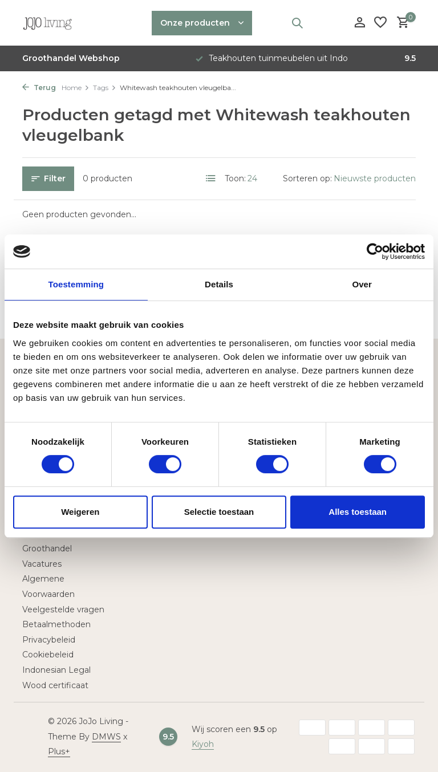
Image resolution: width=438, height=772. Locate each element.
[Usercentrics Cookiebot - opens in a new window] (375, 251)
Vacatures (42, 564)
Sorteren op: (307, 178)
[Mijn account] (359, 23)
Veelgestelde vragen (63, 609)
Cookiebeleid (48, 654)
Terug (39, 87)
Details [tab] (219, 284)
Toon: (235, 178)
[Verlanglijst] (380, 23)
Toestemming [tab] (76, 284)
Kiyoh (203, 744)
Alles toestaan (357, 512)
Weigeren (80, 512)
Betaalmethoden (56, 624)
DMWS (106, 737)
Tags (104, 87)
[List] (211, 178)
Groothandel (47, 548)
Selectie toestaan (219, 512)
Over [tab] (362, 284)
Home (76, 87)
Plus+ (59, 751)
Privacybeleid (48, 640)
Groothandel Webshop (71, 58)
